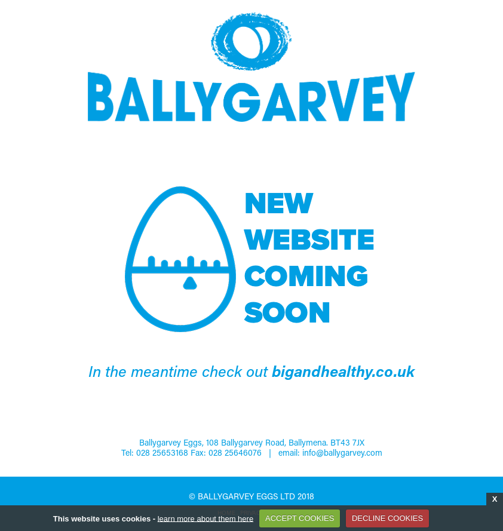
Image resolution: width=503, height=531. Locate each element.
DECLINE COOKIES (387, 518)
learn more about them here (205, 518)
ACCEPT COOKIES (299, 518)
